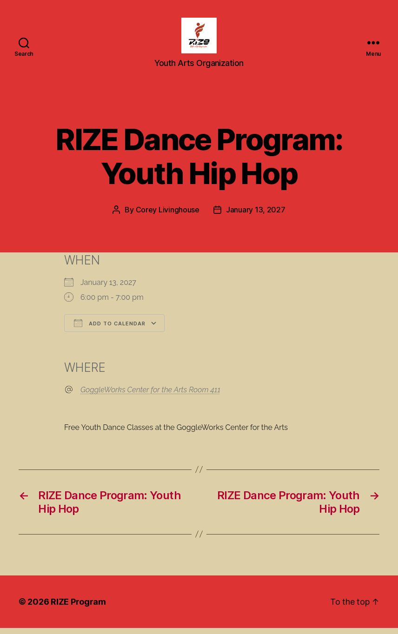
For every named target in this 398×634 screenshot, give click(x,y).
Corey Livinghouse (167, 216)
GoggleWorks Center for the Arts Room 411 (150, 395)
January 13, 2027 (255, 216)
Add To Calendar (110, 329)
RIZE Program (78, 608)
